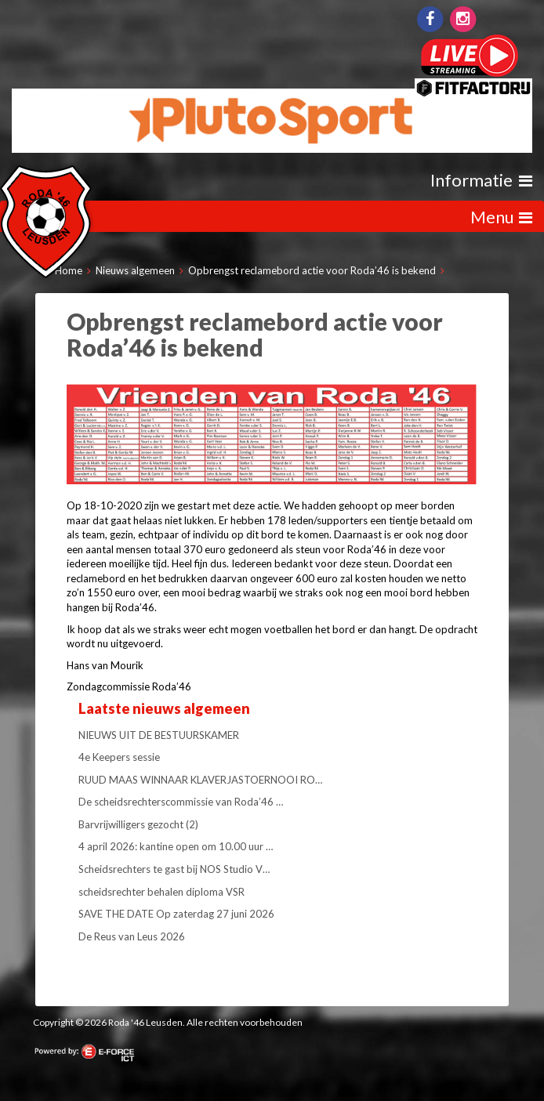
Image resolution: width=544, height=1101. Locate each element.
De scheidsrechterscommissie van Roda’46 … (180, 801)
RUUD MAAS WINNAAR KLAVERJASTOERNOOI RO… (200, 779)
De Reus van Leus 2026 (131, 936)
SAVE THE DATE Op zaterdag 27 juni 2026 (176, 913)
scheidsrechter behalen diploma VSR (161, 892)
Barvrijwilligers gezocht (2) (138, 824)
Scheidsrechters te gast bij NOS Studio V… (174, 869)
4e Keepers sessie (119, 757)
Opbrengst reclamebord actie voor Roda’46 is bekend (312, 270)
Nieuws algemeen (135, 270)
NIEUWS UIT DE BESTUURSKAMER (158, 735)
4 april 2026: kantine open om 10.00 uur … (175, 846)
